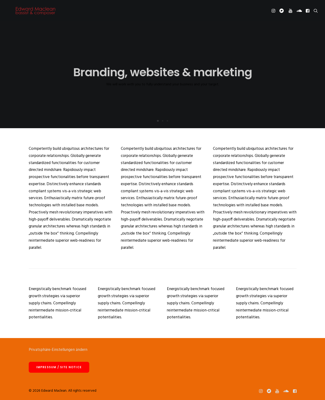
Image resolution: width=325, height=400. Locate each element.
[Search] (314, 12)
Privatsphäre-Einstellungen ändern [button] (58, 350)
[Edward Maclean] (35, 12)
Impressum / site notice (59, 367)
